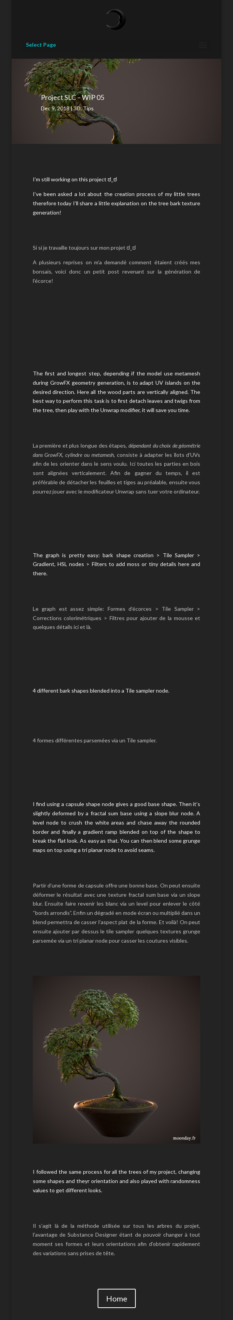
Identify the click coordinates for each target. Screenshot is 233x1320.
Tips (88, 108)
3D (77, 108)
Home (116, 1298)
